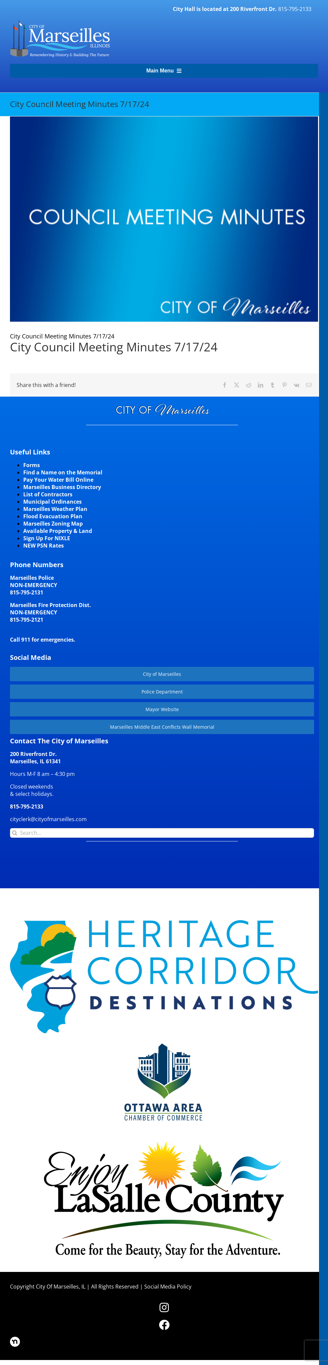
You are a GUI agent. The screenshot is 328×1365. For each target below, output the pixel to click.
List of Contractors (47, 494)
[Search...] (162, 833)
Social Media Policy (167, 1286)
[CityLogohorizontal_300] (60, 20)
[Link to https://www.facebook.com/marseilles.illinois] (164, 1324)
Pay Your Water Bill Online (58, 479)
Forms (31, 465)
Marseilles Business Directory (62, 487)
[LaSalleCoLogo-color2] (164, 1143)
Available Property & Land (57, 531)
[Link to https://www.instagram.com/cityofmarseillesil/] (164, 1307)
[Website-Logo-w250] (164, 1042)
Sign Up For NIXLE (46, 538)
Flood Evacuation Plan (52, 516)
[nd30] (15, 1339)
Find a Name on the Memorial (62, 472)
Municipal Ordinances (52, 501)
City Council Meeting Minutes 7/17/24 (114, 347)
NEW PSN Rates (43, 545)
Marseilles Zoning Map (53, 523)
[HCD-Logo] (164, 923)
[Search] (15, 833)
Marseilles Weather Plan (55, 509)
